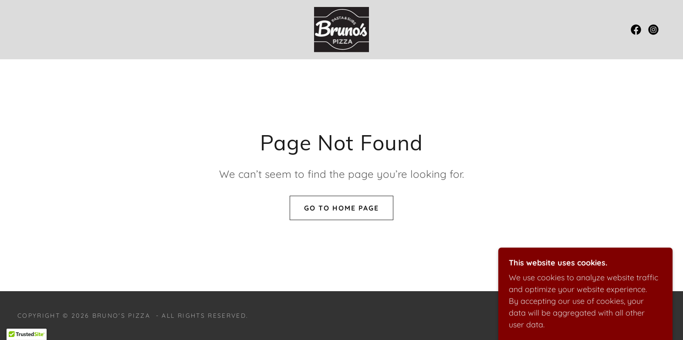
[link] (341, 29)
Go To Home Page (341, 208)
